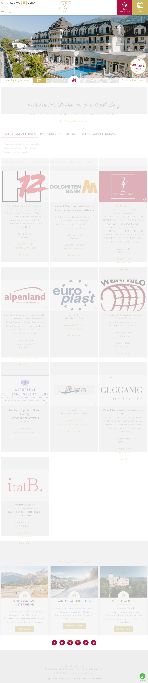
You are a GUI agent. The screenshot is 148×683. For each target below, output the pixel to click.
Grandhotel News (130, 80)
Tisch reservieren (124, 10)
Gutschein (138, 66)
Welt (137, 69)
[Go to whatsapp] (142, 676)
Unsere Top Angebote (14, 80)
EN (34, 3)
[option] (74, 49)
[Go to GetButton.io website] (142, 680)
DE (29, 3)
